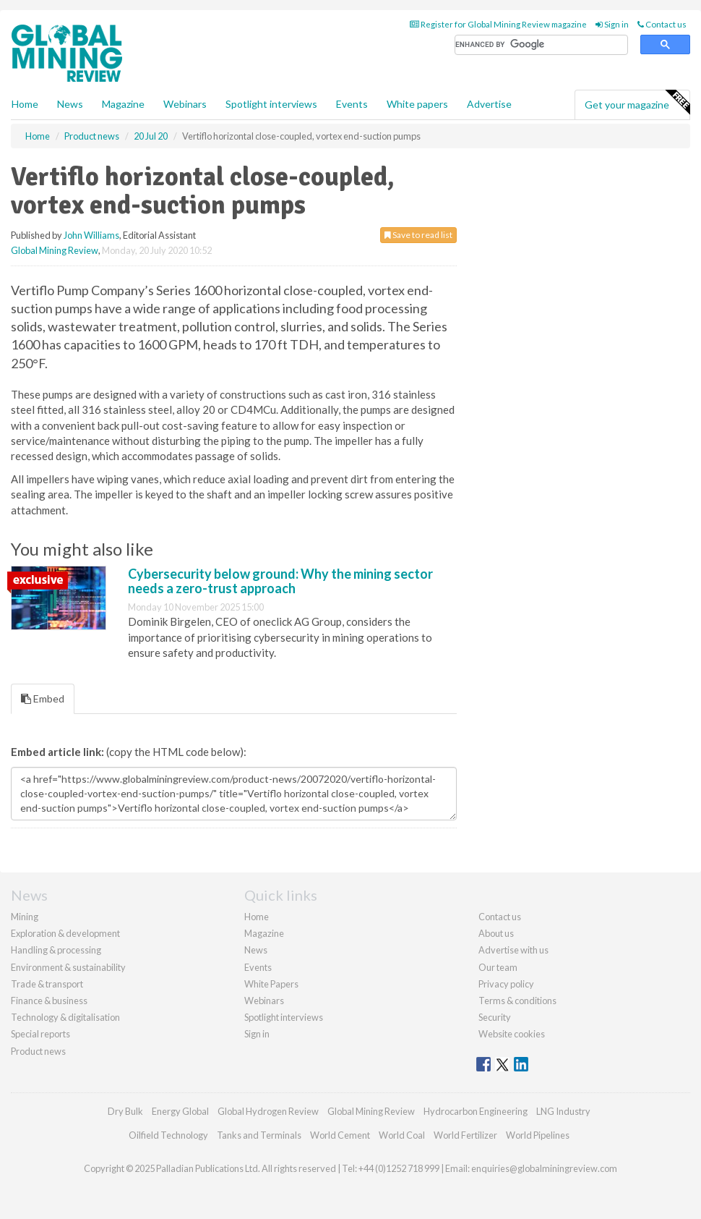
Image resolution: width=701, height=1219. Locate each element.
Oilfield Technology (168, 1135)
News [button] (70, 104)
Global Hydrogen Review (268, 1111)
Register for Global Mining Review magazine (498, 24)
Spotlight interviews (271, 104)
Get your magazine (637, 102)
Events (352, 104)
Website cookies (511, 1034)
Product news (38, 1051)
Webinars (185, 104)
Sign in (612, 24)
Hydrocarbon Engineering (475, 1111)
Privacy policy (506, 984)
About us (496, 933)
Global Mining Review (54, 250)
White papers (417, 104)
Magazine (123, 104)
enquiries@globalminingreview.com (544, 1168)
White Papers (271, 984)
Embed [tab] (42, 698)
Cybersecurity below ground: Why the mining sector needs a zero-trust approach (280, 581)
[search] (541, 45)
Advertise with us (513, 950)
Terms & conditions (517, 1000)
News (255, 950)
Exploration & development (65, 933)
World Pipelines (537, 1135)
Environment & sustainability (68, 967)
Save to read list (418, 234)
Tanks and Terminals (259, 1135)
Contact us (662, 24)
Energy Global (180, 1111)
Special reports (40, 1034)
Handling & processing (56, 950)
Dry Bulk (125, 1111)
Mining (24, 916)
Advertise (489, 104)
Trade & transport (47, 984)
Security (494, 1017)
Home (25, 104)
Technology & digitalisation (65, 1017)
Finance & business (49, 1000)
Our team (497, 967)
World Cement (340, 1135)
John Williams (91, 235)
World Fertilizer (465, 1135)
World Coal (402, 1135)
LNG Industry (563, 1111)
